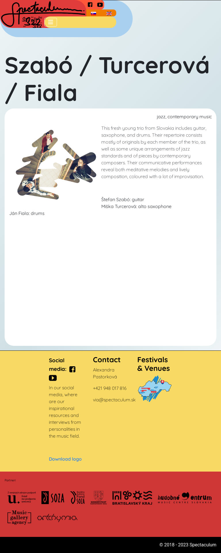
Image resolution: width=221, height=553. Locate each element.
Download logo (65, 459)
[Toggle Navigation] (50, 22)
